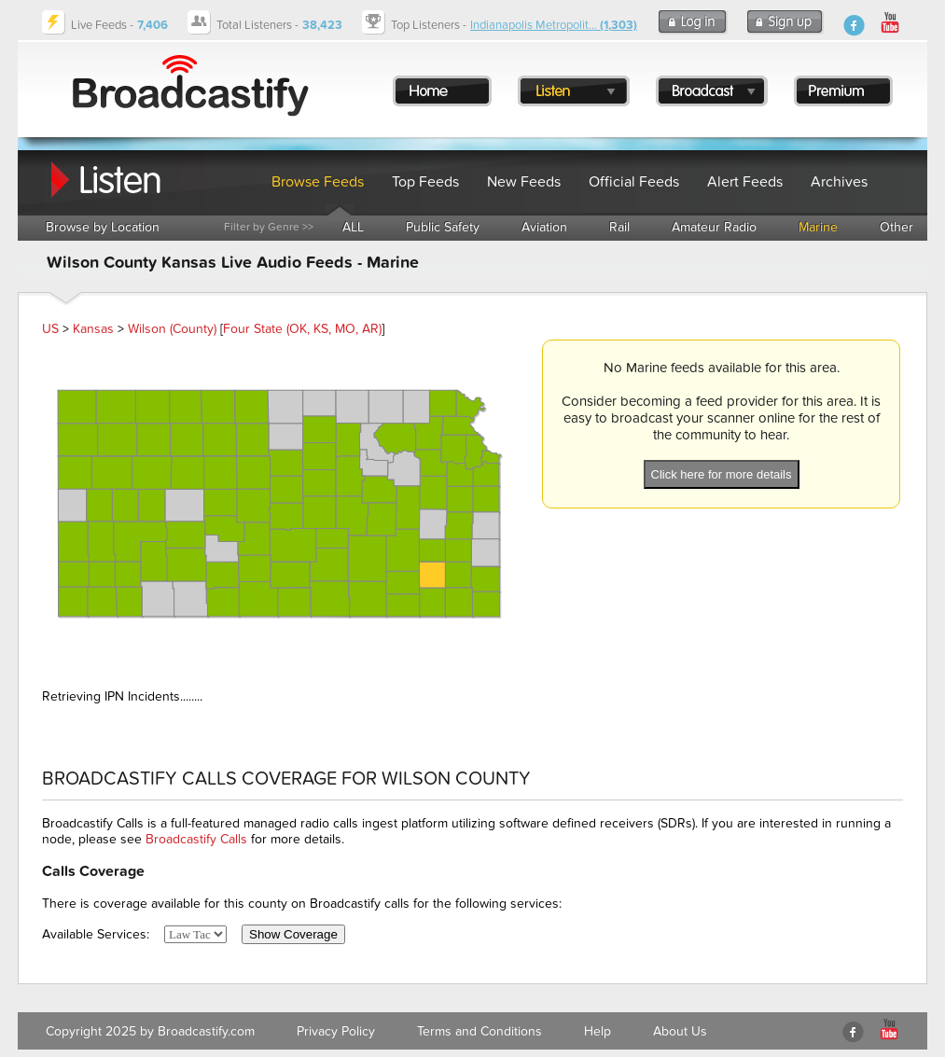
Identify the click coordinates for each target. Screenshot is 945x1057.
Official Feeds (634, 182)
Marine (818, 227)
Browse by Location (103, 227)
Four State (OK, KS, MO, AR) (302, 329)
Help (597, 1031)
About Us (680, 1031)
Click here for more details (721, 474)
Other (896, 227)
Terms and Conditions (479, 1031)
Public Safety (442, 227)
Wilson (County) (172, 329)
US (50, 329)
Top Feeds (425, 182)
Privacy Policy (336, 1031)
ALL (353, 227)
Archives (839, 182)
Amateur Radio (714, 227)
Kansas (93, 329)
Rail (619, 227)
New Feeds (524, 182)
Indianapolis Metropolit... (553, 25)
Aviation (544, 227)
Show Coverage (293, 934)
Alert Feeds (745, 182)
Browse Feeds (317, 182)
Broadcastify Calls (196, 839)
